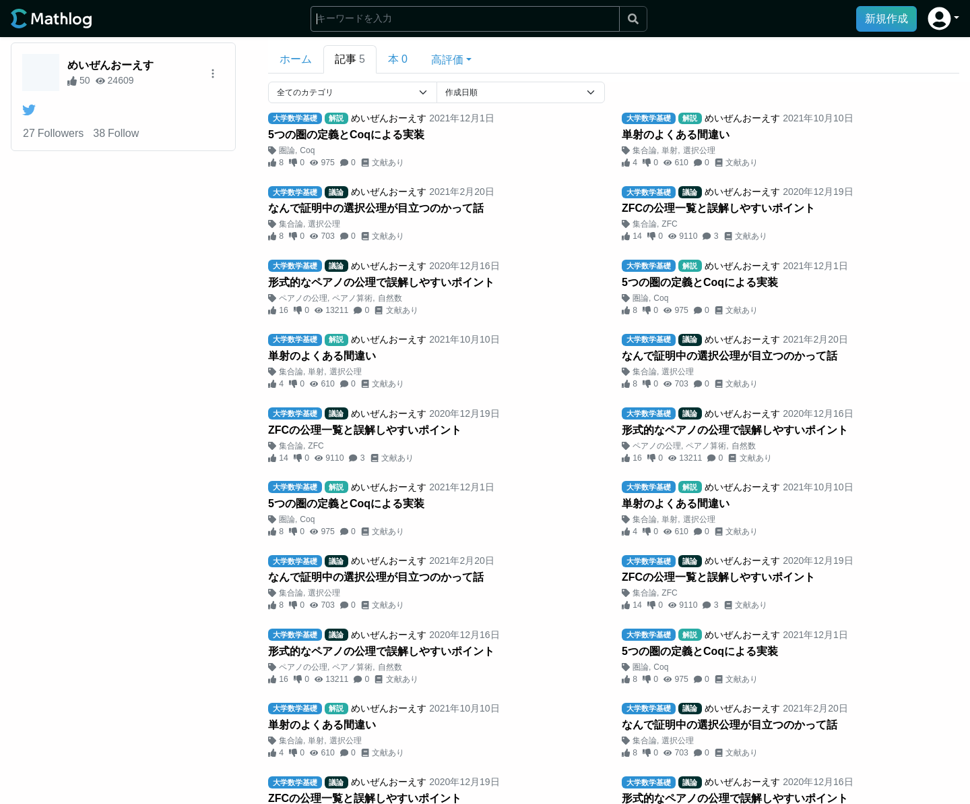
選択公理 (699, 150)
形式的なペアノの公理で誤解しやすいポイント (381, 282)
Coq (307, 150)
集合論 (645, 150)
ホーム (296, 59)
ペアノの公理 (303, 298)
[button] (943, 18)
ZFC (669, 224)
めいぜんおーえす (110, 65)
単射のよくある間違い (676, 134)
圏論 (287, 150)
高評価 (447, 59)
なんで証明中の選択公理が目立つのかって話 (376, 208)
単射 (669, 150)
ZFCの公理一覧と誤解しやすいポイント (718, 208)
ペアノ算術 (352, 298)
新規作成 (886, 18)
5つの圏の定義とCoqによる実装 (346, 134)
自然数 (390, 298)
